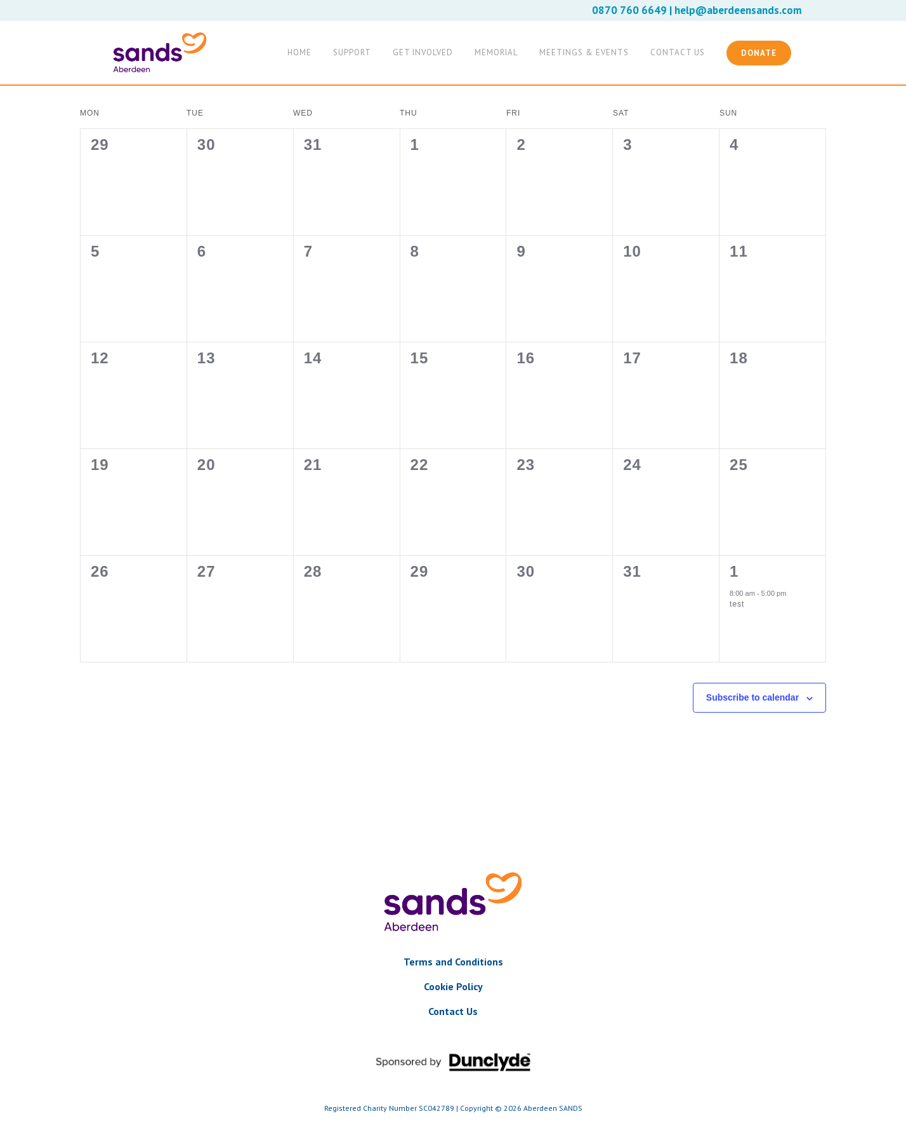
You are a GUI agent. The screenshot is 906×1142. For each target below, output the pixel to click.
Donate (759, 53)
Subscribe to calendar (752, 697)
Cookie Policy (453, 986)
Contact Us (453, 1011)
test (737, 604)
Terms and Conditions (453, 961)
